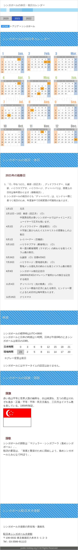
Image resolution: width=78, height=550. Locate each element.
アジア (15, 26)
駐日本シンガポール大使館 (17, 534)
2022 (28, 18)
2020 (5, 18)
